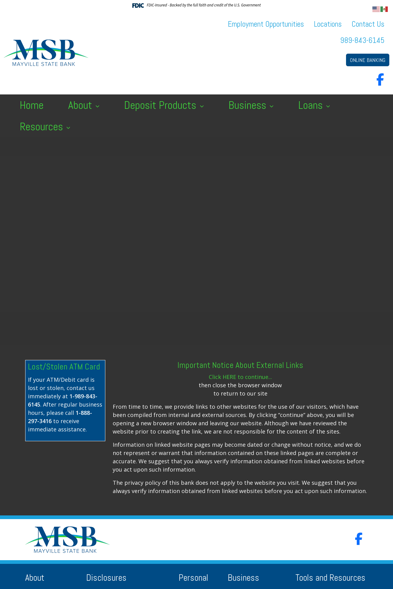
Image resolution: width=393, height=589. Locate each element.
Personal (193, 577)
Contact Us (368, 24)
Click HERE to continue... (240, 377)
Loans (311, 105)
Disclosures (106, 577)
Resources (42, 127)
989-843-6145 (362, 40)
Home (32, 105)
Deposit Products (161, 105)
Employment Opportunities (266, 24)
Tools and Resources (330, 577)
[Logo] (46, 53)
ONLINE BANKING (367, 59)
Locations (328, 24)
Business (248, 105)
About (81, 105)
